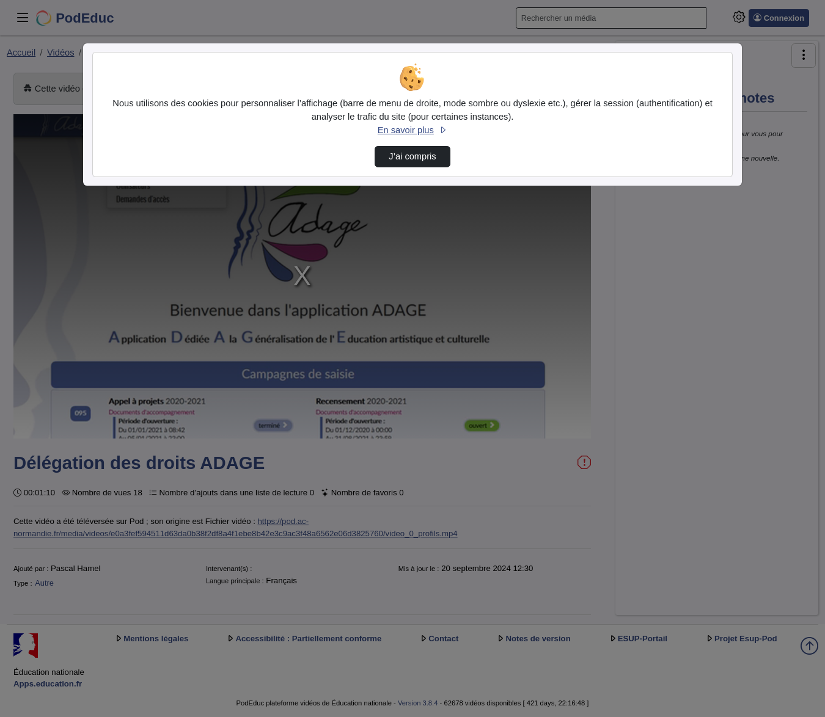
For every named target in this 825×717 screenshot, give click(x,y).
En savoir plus (412, 130)
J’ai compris (412, 156)
